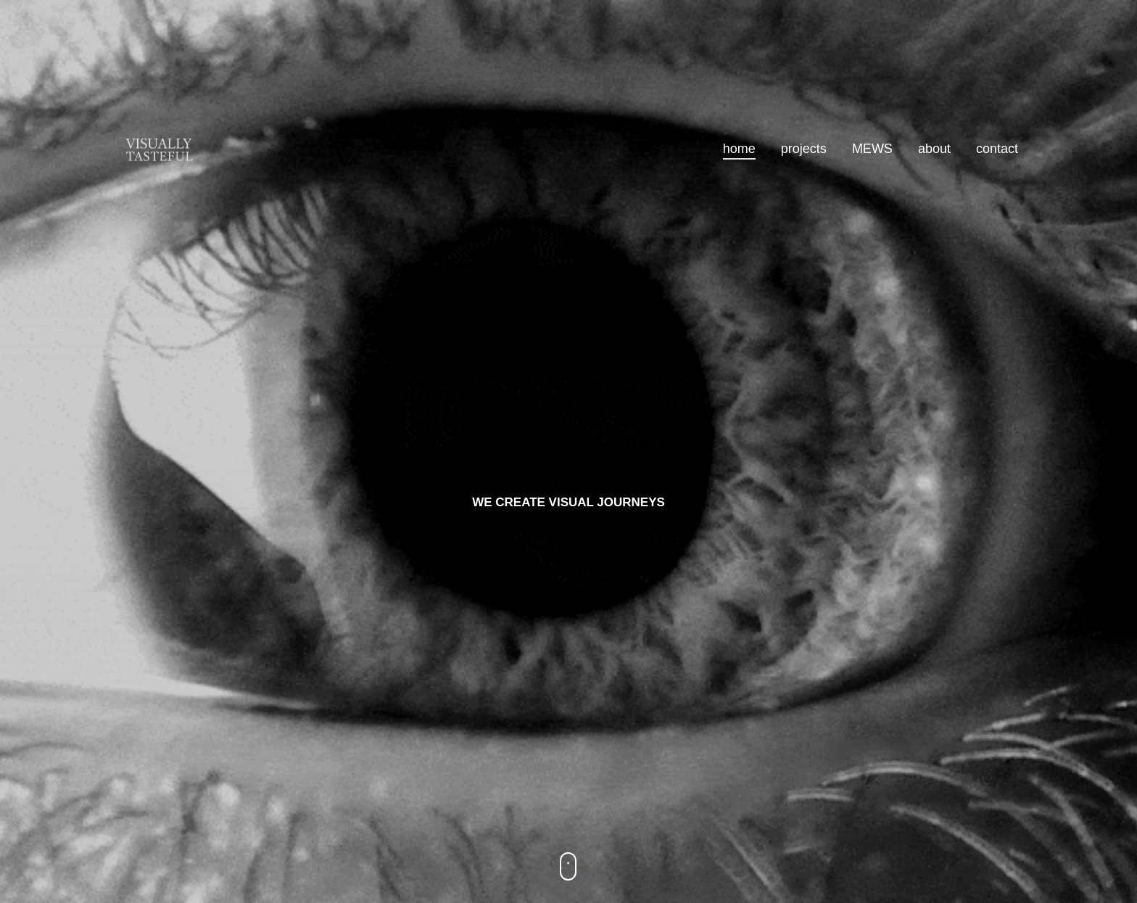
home (739, 148)
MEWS (872, 148)
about (934, 148)
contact (997, 148)
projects (804, 148)
